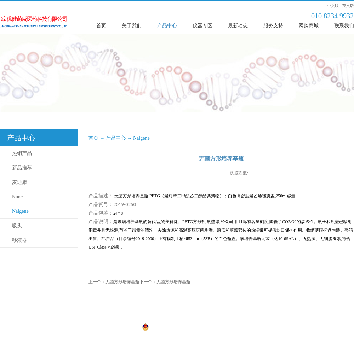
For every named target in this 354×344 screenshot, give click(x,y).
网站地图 (217, 327)
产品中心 (116, 138)
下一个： (164, 281)
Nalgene (141, 138)
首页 (101, 25)
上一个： (113, 281)
